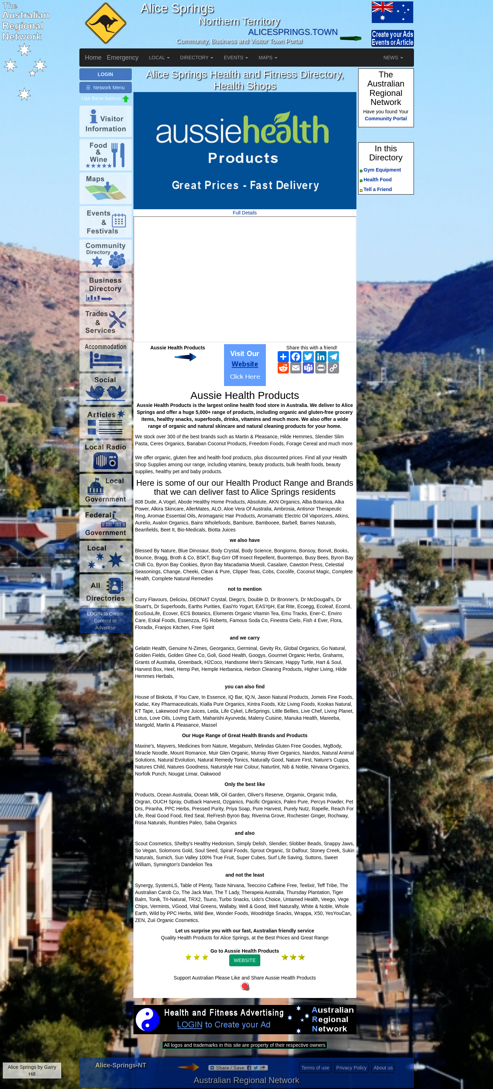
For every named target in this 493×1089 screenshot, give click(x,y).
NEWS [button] (393, 57)
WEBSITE (245, 960)
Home (93, 57)
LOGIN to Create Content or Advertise (105, 620)
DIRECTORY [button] (197, 57)
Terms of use (315, 1068)
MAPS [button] (268, 57)
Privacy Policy (351, 1068)
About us (383, 1068)
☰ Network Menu (105, 87)
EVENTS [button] (236, 57)
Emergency (123, 57)
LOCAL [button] (159, 57)
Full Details (245, 212)
